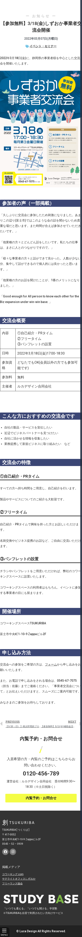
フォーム (51, 664)
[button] (41, 798)
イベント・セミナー (43, 46)
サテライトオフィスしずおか (19, 878)
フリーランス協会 (12, 883)
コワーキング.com (13, 874)
